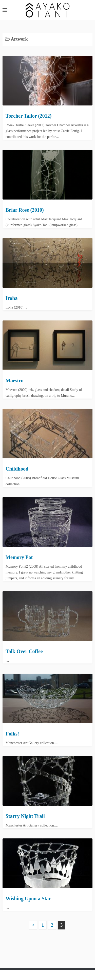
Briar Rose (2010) (25, 210)
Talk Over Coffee (24, 651)
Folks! (12, 734)
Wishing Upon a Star (28, 898)
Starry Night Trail (25, 816)
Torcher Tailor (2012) (29, 116)
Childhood (17, 469)
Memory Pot (19, 557)
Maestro (15, 380)
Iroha (11, 298)
